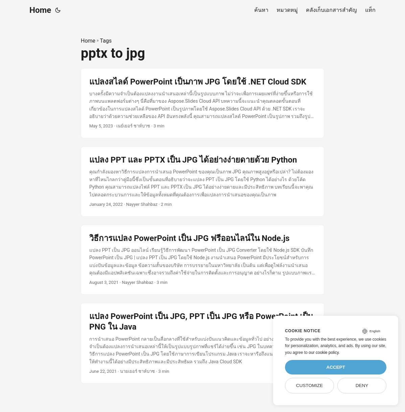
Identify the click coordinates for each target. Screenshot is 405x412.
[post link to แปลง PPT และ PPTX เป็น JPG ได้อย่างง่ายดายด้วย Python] (202, 181)
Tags (106, 41)
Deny (362, 385)
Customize (309, 385)
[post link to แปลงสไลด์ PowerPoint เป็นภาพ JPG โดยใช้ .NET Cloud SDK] (202, 103)
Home (40, 10)
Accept (335, 367)
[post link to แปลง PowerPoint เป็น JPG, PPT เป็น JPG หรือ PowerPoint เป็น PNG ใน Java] (202, 343)
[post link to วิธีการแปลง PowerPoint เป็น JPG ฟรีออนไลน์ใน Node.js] (202, 260)
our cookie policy (324, 352)
